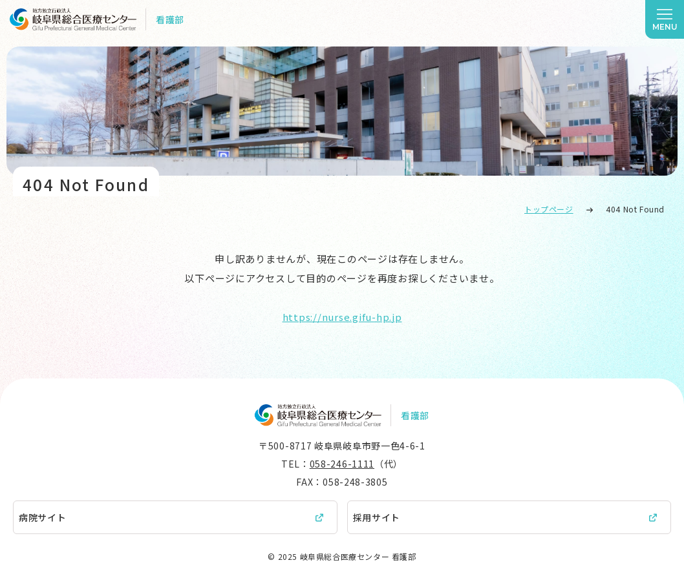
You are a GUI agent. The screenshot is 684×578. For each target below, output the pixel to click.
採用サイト (377, 517)
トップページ (548, 208)
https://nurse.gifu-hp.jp (342, 317)
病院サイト (43, 517)
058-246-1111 (342, 463)
